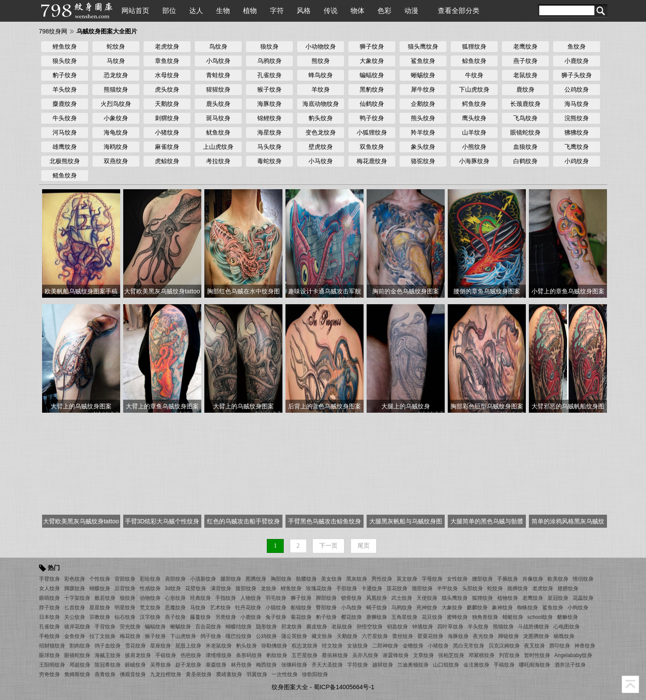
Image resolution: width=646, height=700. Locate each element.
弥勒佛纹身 (274, 646)
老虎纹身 (167, 46)
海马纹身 (576, 103)
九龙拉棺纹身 (165, 674)
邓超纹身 (79, 665)
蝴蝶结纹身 (239, 627)
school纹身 (540, 617)
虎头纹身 (167, 89)
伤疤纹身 (190, 655)
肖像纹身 (532, 579)
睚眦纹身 (135, 665)
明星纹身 (125, 608)
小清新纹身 (203, 579)
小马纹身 (320, 161)
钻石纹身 (125, 617)
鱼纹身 (576, 46)
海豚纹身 (269, 103)
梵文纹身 (150, 608)
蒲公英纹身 (294, 636)
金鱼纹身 (74, 636)
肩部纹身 (175, 579)
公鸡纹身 (576, 89)
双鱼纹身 (372, 146)
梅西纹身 (266, 665)
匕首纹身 (74, 608)
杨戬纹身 (564, 636)
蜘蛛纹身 (527, 608)
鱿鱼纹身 (218, 132)
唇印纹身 (559, 646)
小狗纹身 (577, 608)
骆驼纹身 (423, 161)
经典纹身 (200, 598)
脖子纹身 (49, 608)
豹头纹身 (320, 118)
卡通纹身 (371, 588)
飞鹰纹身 (576, 146)
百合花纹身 (208, 627)
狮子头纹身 (576, 75)
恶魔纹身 (175, 608)
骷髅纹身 (306, 579)
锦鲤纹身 (269, 118)
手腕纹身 (507, 579)
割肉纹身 (79, 646)
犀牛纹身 (423, 89)
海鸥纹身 (116, 146)
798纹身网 (53, 31)
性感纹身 (150, 588)
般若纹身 (105, 598)
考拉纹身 (218, 161)
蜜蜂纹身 (457, 617)
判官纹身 (509, 655)
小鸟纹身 (218, 60)
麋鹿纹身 (64, 103)
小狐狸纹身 (372, 132)
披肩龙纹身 (138, 655)
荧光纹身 (130, 627)
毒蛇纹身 (269, 161)
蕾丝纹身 (402, 636)
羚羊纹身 (423, 132)
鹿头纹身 (218, 103)
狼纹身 (269, 46)
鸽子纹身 (210, 636)
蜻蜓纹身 (512, 617)
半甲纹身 (447, 588)
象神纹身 (502, 608)
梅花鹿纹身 (372, 161)
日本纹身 (49, 617)
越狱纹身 (382, 665)
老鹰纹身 (525, 46)
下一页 (328, 545)
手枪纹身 (49, 636)
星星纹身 (99, 608)
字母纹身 (432, 579)
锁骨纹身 (351, 598)
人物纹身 (250, 598)
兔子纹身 (276, 617)
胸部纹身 (281, 579)
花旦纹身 (432, 617)
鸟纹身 (218, 46)
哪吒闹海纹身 (534, 665)
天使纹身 (426, 598)
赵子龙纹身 (188, 665)
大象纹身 (372, 60)
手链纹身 (165, 655)
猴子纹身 (269, 89)
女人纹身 (49, 588)
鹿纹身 (525, 89)
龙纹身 (268, 588)
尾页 (363, 545)
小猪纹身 (167, 132)
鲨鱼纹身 (423, 60)
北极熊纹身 (64, 161)
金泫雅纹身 (476, 665)
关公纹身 (74, 617)
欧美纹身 (558, 579)
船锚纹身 (301, 608)
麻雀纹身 (167, 146)
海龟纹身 (116, 132)
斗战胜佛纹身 (533, 627)
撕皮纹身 (316, 627)
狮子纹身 (372, 46)
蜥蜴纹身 (423, 75)
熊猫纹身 (116, 89)
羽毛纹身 (276, 598)
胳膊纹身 (517, 588)
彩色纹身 (74, 579)
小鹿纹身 (576, 60)
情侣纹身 (583, 579)
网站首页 (135, 10)
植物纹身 (507, 598)
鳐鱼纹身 (64, 175)
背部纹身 (125, 579)
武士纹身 (401, 598)
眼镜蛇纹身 (525, 132)
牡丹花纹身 (248, 608)
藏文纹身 (322, 636)
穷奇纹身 (49, 674)
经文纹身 (332, 646)
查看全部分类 (458, 10)
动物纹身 (150, 598)
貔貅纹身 (567, 617)
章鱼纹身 (167, 60)
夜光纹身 (483, 636)
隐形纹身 (266, 627)
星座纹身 (160, 646)
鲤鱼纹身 (64, 46)
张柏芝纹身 (451, 655)
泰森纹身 (216, 665)
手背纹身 (105, 627)
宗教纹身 (99, 617)
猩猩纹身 (218, 89)
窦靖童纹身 (229, 674)
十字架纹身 (77, 598)
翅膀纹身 (567, 588)
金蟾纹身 (413, 646)
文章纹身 (423, 655)
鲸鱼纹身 (474, 60)
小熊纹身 (474, 146)
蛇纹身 (116, 46)
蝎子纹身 (376, 608)
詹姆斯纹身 (77, 674)
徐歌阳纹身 (315, 674)
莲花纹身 (397, 588)
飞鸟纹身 (525, 118)
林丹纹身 (241, 665)
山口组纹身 (446, 665)
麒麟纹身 (477, 608)
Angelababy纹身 (573, 655)
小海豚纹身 (474, 161)
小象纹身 (116, 118)
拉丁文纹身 (102, 636)
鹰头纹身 (474, 118)
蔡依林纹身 (335, 655)
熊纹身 (321, 60)
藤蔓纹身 (200, 617)
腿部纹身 (230, 579)
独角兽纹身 (485, 617)
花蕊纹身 (583, 598)
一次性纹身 (285, 674)
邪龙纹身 (291, 627)
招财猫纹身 (52, 646)
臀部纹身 (326, 608)
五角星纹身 (404, 617)
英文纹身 (407, 579)
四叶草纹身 (450, 627)
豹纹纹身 (276, 655)
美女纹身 (331, 579)
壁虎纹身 (320, 146)
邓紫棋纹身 (482, 655)
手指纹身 (225, 598)
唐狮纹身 (376, 617)
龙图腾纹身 (536, 636)
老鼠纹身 (525, 75)
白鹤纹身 (525, 161)
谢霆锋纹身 (396, 655)
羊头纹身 (64, 89)
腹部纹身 (246, 588)
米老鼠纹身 (219, 646)
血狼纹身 (525, 146)
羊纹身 (321, 89)
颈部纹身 (422, 588)
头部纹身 (472, 588)
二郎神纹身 (385, 646)
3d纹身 (173, 588)
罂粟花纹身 (430, 636)
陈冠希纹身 (108, 665)
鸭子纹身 (372, 118)
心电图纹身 (567, 627)
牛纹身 (474, 75)
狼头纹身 (64, 60)
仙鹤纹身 (372, 103)
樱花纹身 (351, 617)
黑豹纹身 (372, 89)
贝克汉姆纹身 (504, 646)
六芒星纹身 (375, 636)
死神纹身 (426, 608)
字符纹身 (357, 665)
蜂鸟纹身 (320, 75)
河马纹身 (64, 132)
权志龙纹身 (305, 646)
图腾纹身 (256, 579)
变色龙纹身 (320, 132)
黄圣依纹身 (199, 674)
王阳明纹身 (52, 665)
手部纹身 (346, 588)
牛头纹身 (64, 118)
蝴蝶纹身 (99, 588)
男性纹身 (381, 579)
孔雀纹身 (269, 75)
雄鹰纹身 (64, 146)
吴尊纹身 (160, 665)
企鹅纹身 (423, 103)
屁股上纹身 (188, 646)
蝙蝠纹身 (372, 75)
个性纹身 (99, 579)
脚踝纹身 (74, 588)
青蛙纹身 (218, 75)
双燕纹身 (116, 161)
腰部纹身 (482, 579)
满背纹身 (220, 588)
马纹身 (116, 60)
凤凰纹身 (376, 598)
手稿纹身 (504, 665)
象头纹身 (423, 146)
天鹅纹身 (167, 103)
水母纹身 (167, 75)
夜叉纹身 (534, 646)
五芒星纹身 (305, 655)
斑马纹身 (218, 118)
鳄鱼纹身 (474, 103)
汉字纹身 (150, 617)
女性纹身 (457, 579)
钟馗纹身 (422, 627)
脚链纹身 (508, 636)
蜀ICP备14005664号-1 (344, 687)
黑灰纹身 (356, 579)
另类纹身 (225, 617)
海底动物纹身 (320, 103)
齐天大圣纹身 (327, 665)
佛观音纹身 (133, 674)
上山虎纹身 (218, 146)
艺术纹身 (220, 608)
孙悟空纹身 (370, 627)
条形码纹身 (249, 655)
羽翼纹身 (256, 674)
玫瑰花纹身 (319, 588)
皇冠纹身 (558, 598)
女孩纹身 (357, 646)
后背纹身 (125, 588)
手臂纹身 (49, 579)
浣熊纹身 (576, 118)
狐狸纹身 (474, 46)
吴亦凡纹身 (365, 655)
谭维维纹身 (219, 655)
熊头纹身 (423, 118)
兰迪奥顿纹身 (413, 665)
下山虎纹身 (474, 89)
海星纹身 (269, 132)
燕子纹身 (525, 60)
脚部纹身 (326, 598)
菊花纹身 (301, 617)
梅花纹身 (130, 636)
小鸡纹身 (576, 161)
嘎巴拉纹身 (239, 636)
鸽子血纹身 (108, 646)
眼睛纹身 (49, 598)
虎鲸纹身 (167, 161)
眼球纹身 (49, 655)
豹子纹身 (64, 75)
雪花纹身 (135, 646)
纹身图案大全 (290, 687)
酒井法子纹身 (570, 665)
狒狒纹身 (576, 132)
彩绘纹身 (150, 579)
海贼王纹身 (108, 655)
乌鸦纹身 (269, 60)
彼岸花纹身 (77, 627)
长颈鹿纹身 (525, 103)
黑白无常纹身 (468, 646)
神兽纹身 (584, 646)
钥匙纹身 (397, 627)
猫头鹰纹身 (423, 46)
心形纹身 (175, 598)
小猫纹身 (276, 608)
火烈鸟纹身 (116, 103)
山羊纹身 (474, 132)
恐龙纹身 (116, 75)
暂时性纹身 (537, 655)
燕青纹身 (105, 674)
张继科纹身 (294, 665)
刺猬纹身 (167, 118)
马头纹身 (269, 146)
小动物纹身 (320, 46)
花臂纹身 (195, 588)
